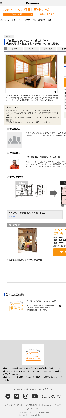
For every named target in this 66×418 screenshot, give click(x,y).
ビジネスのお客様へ (18, 14)
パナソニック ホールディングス (51, 405)
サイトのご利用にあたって (13, 405)
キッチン (31, 49)
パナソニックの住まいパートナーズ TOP (17, 20)
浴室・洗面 (48, 49)
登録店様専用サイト (47, 14)
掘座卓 (13, 216)
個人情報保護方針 (31, 405)
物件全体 (15, 49)
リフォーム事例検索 (38, 20)
